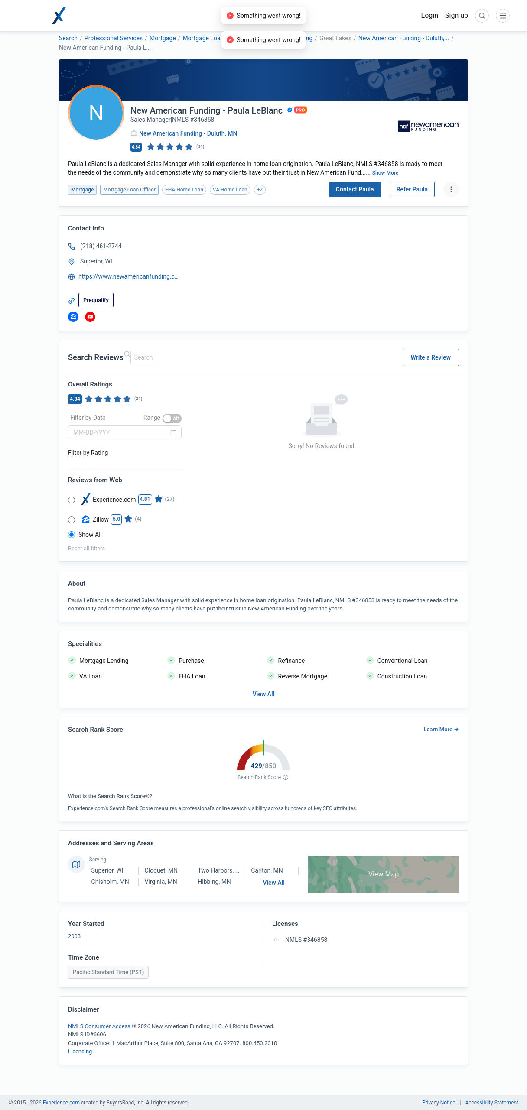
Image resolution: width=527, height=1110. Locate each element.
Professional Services (114, 38)
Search (68, 38)
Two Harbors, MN (221, 870)
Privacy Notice (438, 1103)
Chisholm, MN (110, 881)
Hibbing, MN (214, 881)
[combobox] (143, 357)
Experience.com (62, 1103)
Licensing (80, 1051)
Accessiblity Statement (491, 1103)
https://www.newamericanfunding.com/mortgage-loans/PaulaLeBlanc (129, 276)
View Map (383, 874)
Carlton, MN (267, 870)
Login (429, 15)
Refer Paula (412, 189)
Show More (385, 173)
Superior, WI (107, 870)
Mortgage (163, 38)
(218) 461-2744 (101, 246)
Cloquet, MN (161, 870)
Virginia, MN (160, 881)
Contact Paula (355, 189)
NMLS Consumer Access (99, 1026)
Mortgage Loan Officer (212, 38)
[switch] (172, 418)
